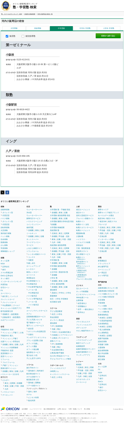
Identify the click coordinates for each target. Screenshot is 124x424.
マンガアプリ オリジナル (36, 337)
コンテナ (31, 257)
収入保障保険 (105, 330)
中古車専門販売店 (35, 287)
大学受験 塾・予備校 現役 (60, 210)
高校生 (54, 293)
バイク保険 (5, 218)
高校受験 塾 (54, 230)
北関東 (12, 383)
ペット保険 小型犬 (105, 309)
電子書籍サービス (33, 323)
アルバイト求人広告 (84, 279)
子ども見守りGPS (33, 358)
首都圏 (5, 344)
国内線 (30, 383)
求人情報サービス (83, 254)
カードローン (6, 293)
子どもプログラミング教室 (60, 359)
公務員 (54, 338)
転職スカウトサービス (85, 227)
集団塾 (10, 36)
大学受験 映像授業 (57, 227)
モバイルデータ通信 (106, 215)
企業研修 (79, 300)
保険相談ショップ (8, 251)
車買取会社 (30, 278)
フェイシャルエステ (84, 325)
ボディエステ (81, 328)
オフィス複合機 (32, 349)
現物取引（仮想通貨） (11, 314)
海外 (35, 392)
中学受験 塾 (54, 260)
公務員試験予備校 (57, 353)
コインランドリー (33, 224)
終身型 (102, 318)
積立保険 (101, 359)
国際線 (37, 383)
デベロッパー (7, 395)
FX (2, 290)
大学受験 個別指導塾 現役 (60, 215)
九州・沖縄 (56, 242)
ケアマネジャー (66, 335)
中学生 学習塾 (85, 28)
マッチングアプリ (83, 355)
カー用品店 (102, 273)
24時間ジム (54, 371)
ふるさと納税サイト (34, 248)
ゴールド (16, 305)
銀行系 (5, 296)
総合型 (30, 329)
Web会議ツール (82, 297)
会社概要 (25, 409)
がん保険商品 (103, 333)
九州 (21, 344)
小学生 (68, 293)
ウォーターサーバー (34, 210)
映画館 (78, 364)
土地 (21, 333)
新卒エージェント (83, 267)
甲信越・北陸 (64, 236)
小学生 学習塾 (108, 28)
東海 (11, 344)
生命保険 (4, 239)
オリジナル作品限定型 (37, 331)
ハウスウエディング (84, 340)
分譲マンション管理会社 (10, 341)
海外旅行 (40, 371)
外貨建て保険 (103, 344)
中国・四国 (19, 386)
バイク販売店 (31, 296)
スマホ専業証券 (7, 273)
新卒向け (81, 312)
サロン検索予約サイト (85, 331)
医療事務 (59, 326)
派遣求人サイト (82, 251)
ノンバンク (13, 296)
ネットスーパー (32, 239)
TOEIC (54, 332)
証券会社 (5, 267)
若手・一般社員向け (86, 309)
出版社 (30, 334)
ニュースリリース (36, 409)
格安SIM (103, 221)
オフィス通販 (31, 346)
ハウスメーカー (8, 392)
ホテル (29, 394)
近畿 (16, 344)
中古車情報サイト (33, 281)
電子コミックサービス (35, 326)
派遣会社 (79, 245)
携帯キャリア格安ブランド (108, 213)
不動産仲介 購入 (7, 336)
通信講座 (53, 323)
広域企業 (103, 236)
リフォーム (5, 359)
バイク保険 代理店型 (106, 297)
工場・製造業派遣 (83, 248)
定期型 (109, 318)
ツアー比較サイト (33, 386)
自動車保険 (5, 210)
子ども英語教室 (56, 311)
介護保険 (101, 347)
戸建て (15, 333)
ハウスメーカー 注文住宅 (10, 374)
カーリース (30, 275)
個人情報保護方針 (50, 409)
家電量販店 (102, 261)
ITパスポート (64, 338)
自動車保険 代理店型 (106, 291)
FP (53, 326)
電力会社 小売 (31, 355)
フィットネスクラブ (58, 368)
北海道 (54, 233)
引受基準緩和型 (106, 321)
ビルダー (5, 380)
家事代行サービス (33, 218)
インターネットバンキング (11, 281)
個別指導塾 (28, 36)
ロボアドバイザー (8, 320)
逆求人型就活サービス (85, 215)
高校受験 (37, 28)
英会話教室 (54, 317)
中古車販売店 (31, 284)
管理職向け (82, 306)
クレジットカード (8, 299)
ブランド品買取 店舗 (34, 340)
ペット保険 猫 (103, 312)
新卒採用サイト (82, 262)
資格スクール (55, 341)
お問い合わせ (62, 409)
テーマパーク (81, 382)
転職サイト (80, 221)
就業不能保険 (103, 338)
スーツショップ (104, 270)
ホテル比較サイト (33, 377)
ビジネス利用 (33, 397)
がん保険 (4, 245)
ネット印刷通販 (82, 291)
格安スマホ (112, 221)
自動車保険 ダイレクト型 (108, 288)
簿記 (58, 329)
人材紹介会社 (81, 271)
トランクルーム (32, 251)
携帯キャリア (103, 210)
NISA (3, 264)
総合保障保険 (103, 350)
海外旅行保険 (6, 233)
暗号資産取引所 (7, 311)
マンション (6, 333)
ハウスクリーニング (34, 221)
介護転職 (79, 236)
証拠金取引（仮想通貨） (12, 317)
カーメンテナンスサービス (36, 311)
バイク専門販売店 (35, 299)
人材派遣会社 (81, 275)
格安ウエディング (83, 343)
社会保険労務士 (65, 332)
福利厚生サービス (33, 352)
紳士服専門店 (103, 267)
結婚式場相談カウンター (85, 349)
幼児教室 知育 (55, 302)
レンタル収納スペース (37, 254)
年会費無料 (6, 305)
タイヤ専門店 (103, 276)
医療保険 (4, 242)
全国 (90, 376)
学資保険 (4, 248)
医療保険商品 (103, 315)
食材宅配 (29, 227)
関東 (92, 367)
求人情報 (87, 409)
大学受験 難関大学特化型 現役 (62, 221)
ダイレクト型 (7, 213)
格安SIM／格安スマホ (106, 218)
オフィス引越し (32, 343)
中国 (119, 230)
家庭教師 (53, 296)
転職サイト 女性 (82, 224)
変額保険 (101, 356)
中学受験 (61, 28)
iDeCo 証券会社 (7, 276)
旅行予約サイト (32, 368)
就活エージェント (83, 210)
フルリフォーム (8, 362)
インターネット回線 (106, 239)
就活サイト (80, 213)
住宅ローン (5, 287)
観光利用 (31, 400)
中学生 (61, 293)
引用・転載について (75, 409)
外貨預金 (4, 284)
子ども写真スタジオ (34, 320)
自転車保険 (5, 227)
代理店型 (5, 215)
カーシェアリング (33, 266)
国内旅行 (31, 371)
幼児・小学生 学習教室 (59, 299)
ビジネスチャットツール (85, 294)
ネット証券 (5, 261)
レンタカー (30, 269)
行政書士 (55, 335)
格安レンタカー (32, 272)
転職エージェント (83, 230)
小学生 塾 (53, 278)
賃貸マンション (7, 356)
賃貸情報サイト (7, 353)
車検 (28, 308)
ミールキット (31, 233)
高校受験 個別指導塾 (58, 245)
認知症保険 (102, 341)
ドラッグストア (104, 264)
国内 (30, 392)
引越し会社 (30, 263)
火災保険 (4, 230)
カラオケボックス (83, 379)
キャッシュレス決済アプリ (11, 308)
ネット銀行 (5, 278)
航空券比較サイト (33, 374)
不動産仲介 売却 (7, 330)
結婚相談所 (80, 346)
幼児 (53, 314)
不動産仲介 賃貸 (7, 350)
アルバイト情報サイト (85, 218)
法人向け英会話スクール (59, 356)
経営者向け (82, 303)
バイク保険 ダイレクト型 (108, 294)
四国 (101, 233)
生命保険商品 (103, 324)
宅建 (53, 329)
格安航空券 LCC (32, 380)
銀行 (4, 270)
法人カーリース (82, 288)
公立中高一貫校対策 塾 (59, 272)
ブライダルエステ (83, 322)
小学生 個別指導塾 (57, 284)
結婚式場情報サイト (84, 352)
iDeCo (100, 381)
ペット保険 (5, 236)
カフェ (29, 314)
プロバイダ (102, 224)
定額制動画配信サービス (36, 317)
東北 (6, 383)
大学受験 (14, 28)
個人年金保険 (103, 353)
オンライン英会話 (57, 320)
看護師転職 (80, 233)
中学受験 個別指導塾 (58, 266)
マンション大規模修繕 (9, 347)
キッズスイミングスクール (60, 374)
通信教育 (53, 290)
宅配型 (30, 260)
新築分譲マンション (8, 368)
